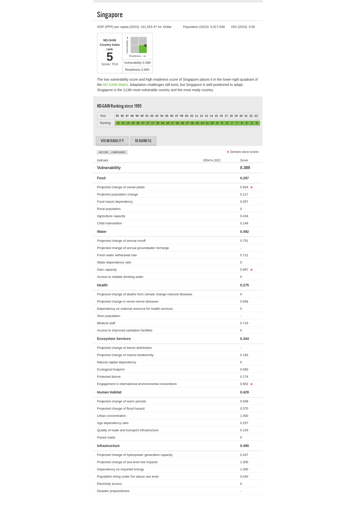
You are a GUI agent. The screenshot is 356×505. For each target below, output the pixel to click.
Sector (103, 152)
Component (118, 152)
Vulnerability (112, 140)
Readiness (143, 140)
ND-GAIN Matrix (115, 85)
